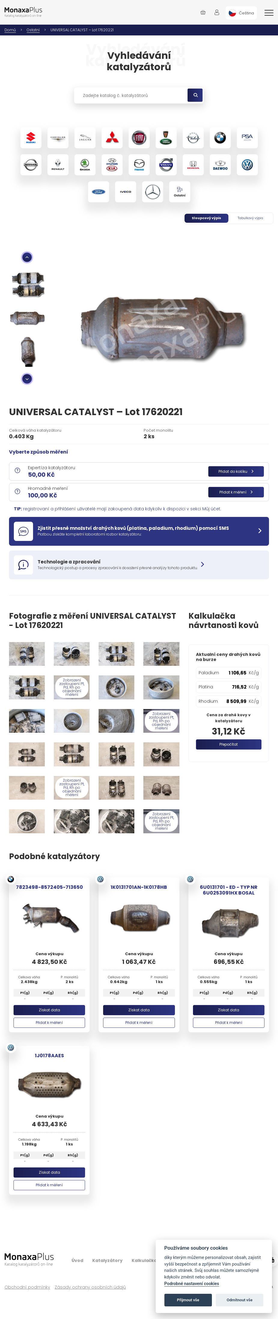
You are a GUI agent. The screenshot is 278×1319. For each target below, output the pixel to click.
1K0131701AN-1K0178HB (139, 887)
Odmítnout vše (239, 1300)
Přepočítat (228, 744)
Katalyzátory (107, 1260)
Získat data (49, 1010)
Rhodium (208, 701)
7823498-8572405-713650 (49, 887)
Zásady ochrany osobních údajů (90, 1287)
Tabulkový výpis (250, 218)
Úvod (77, 1260)
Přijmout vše (188, 1300)
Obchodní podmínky (27, 1287)
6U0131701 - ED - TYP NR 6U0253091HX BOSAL (229, 890)
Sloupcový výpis (206, 218)
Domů (10, 29)
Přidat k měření (235, 492)
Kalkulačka (144, 1260)
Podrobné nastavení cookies (191, 1283)
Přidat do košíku (235, 471)
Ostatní (33, 29)
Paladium (209, 673)
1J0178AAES (49, 1055)
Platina (206, 687)
